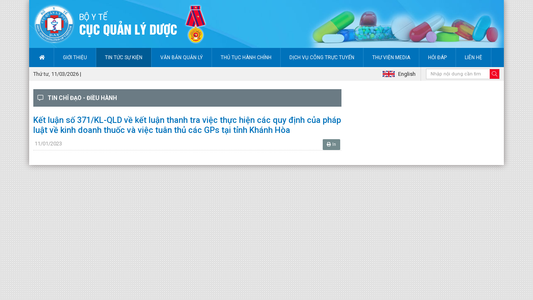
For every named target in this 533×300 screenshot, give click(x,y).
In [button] (331, 144)
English (407, 74)
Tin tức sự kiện (123, 57)
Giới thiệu (75, 57)
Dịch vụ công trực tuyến (321, 57)
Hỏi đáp (437, 57)
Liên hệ (473, 57)
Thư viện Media (391, 57)
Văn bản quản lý (181, 57)
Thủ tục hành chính (246, 57)
